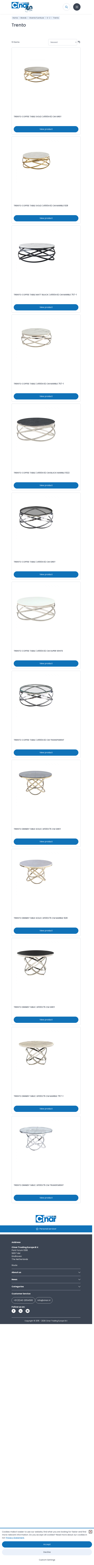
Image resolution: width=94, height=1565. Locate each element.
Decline (47, 1552)
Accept (47, 1544)
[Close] (90, 1531)
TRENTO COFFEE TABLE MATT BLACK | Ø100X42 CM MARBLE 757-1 (45, 294)
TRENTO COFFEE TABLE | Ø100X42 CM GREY (34, 561)
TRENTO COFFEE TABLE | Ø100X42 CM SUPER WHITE (38, 650)
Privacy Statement (15, 1537)
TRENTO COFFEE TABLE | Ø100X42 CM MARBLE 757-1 (39, 383)
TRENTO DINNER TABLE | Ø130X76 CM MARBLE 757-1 (38, 1096)
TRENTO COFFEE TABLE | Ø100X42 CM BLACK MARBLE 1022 (42, 472)
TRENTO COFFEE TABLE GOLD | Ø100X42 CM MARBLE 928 (41, 205)
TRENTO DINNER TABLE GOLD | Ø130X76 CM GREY (37, 829)
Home (15, 18)
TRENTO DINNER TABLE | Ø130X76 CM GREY (34, 1007)
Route (14, 1265)
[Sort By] (62, 42)
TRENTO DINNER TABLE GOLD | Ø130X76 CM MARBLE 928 (41, 918)
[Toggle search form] (66, 7)
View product (46, 129)
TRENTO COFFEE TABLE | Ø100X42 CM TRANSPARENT (39, 739)
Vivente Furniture (37, 18)
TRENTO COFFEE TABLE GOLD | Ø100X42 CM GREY (37, 116)
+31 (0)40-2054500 (23, 1300)
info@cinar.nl (44, 1300)
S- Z (49, 18)
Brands (24, 18)
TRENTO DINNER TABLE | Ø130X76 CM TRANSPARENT (39, 1185)
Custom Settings (47, 1559)
